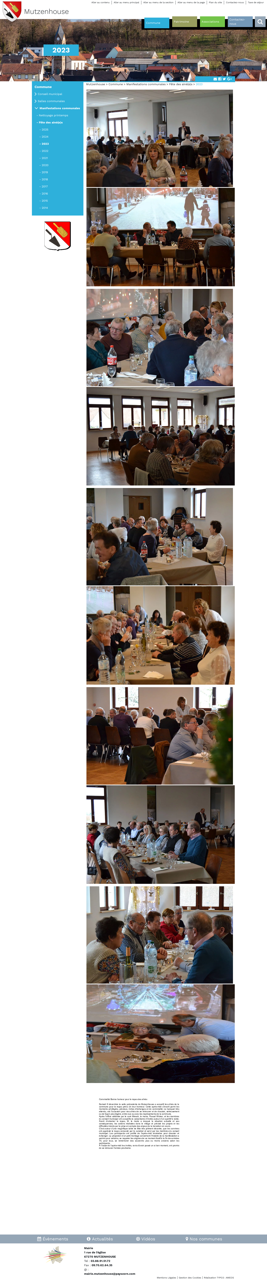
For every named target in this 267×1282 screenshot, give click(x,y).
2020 (45, 165)
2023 (45, 143)
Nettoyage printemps (53, 115)
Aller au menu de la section (158, 2)
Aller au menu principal (126, 2)
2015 (45, 200)
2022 (45, 151)
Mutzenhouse (95, 84)
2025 (45, 129)
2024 (45, 136)
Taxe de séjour (256, 2)
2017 (45, 186)
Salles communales (51, 101)
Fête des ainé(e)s (180, 84)
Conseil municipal (50, 94)
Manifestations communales (146, 84)
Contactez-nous (235, 2)
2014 (45, 207)
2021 (45, 158)
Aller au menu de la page (191, 2)
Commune (116, 84)
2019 (45, 172)
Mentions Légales (166, 1277)
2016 (45, 193)
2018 (45, 179)
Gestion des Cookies (190, 1277)
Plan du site (215, 2)
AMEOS (230, 1277)
